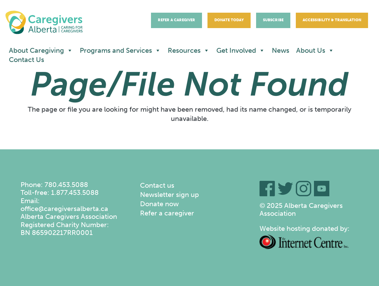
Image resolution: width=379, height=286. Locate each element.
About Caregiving (41, 50)
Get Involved (240, 50)
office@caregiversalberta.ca (64, 208)
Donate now (159, 204)
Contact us (157, 185)
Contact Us (26, 59)
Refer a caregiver (167, 213)
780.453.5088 (66, 185)
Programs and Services (120, 50)
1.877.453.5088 (75, 192)
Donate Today (229, 20)
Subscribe (273, 20)
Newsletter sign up (169, 194)
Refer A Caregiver (176, 20)
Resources (189, 50)
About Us (315, 50)
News (280, 50)
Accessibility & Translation (332, 20)
